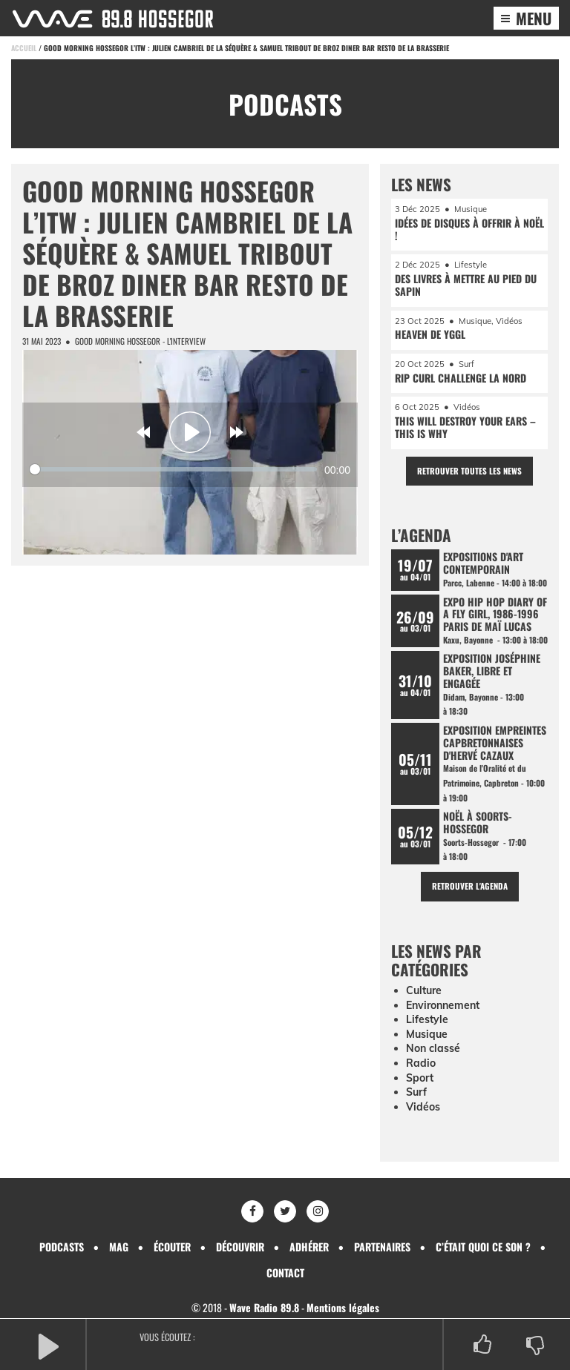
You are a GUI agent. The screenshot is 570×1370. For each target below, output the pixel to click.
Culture (424, 990)
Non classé (433, 1048)
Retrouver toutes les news (469, 471)
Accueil (23, 47)
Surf (416, 1092)
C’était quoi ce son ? (483, 1246)
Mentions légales (343, 1307)
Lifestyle (427, 1019)
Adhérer (309, 1246)
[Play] (190, 432)
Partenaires (382, 1246)
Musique (427, 1034)
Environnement (442, 1005)
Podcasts (61, 1246)
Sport (419, 1078)
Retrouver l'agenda (470, 886)
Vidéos (423, 1106)
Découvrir (240, 1246)
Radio (421, 1063)
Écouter (172, 1246)
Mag (118, 1246)
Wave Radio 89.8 (264, 1307)
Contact (285, 1272)
